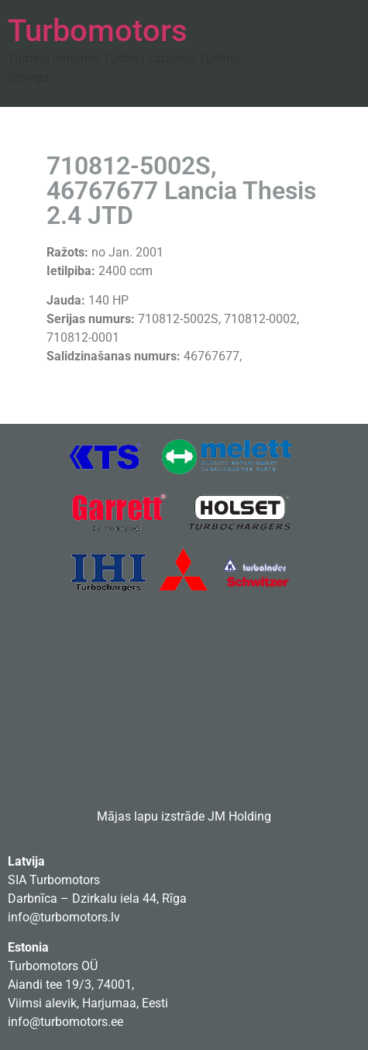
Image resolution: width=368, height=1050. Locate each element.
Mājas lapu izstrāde (151, 816)
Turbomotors (97, 30)
